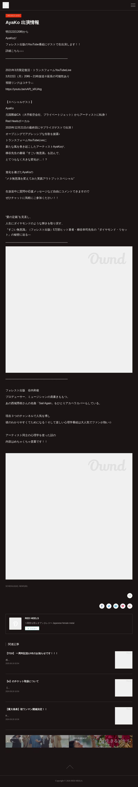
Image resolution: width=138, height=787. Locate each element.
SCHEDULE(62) (12, 586)
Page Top (69, 767)
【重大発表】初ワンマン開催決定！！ (26, 709)
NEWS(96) (23, 586)
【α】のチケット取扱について (22, 681)
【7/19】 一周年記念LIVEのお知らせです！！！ (32, 653)
